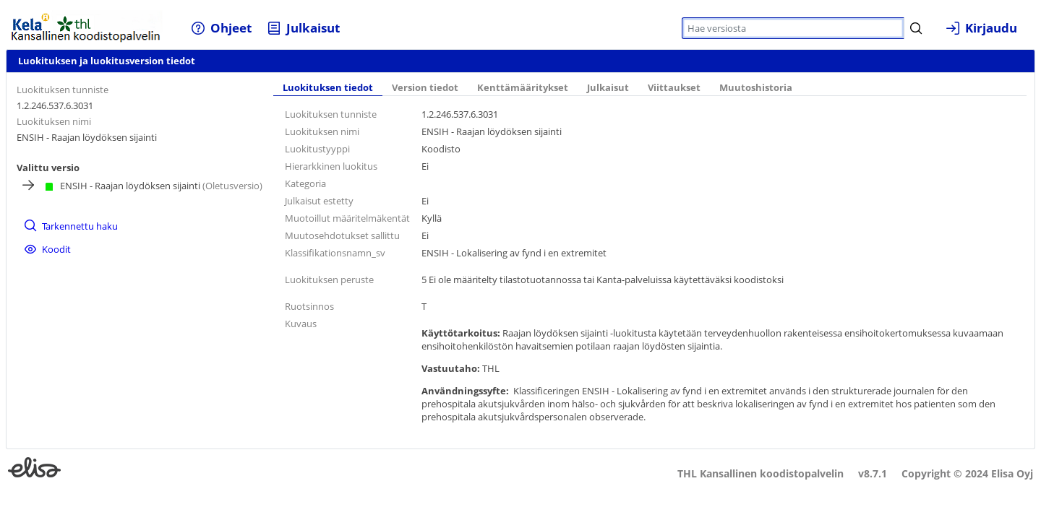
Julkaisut (608, 87)
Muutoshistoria (755, 87)
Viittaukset (674, 87)
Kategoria (305, 183)
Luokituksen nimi (54, 121)
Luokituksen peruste (329, 279)
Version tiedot (425, 87)
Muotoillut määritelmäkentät (347, 218)
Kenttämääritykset (522, 87)
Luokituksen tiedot (328, 87)
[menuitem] (221, 28)
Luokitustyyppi (317, 148)
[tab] (327, 89)
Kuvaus (301, 323)
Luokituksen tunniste (62, 89)
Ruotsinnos (309, 306)
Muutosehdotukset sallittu (342, 235)
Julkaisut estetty (319, 200)
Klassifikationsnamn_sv (335, 252)
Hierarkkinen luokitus (331, 166)
